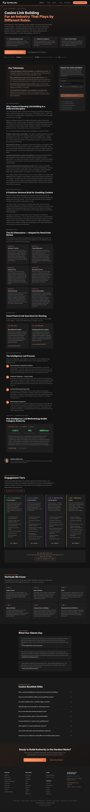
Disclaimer (48, 801)
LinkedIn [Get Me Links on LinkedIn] (69, 787)
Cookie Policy (34, 801)
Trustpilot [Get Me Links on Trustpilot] (79, 787)
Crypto (26, 792)
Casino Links (7, 788)
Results (54, 2)
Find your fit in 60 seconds (14, 491)
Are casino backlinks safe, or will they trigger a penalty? (34, 702)
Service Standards (72, 801)
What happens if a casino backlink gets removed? (32, 726)
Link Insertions (7, 779)
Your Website (64, 75)
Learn (60, 2)
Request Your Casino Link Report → (35, 760)
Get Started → (14, 543)
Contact (48, 792)
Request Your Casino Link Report (15, 52)
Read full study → (13, 448)
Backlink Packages (8, 792)
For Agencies (67, 2)
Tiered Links (7, 784)
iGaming (27, 790)
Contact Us (69, 785)
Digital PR (6, 775)
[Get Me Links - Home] (10, 3)
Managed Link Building (9, 782)
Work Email (63, 80)
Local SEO (27, 777)
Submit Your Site (50, 777)
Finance (27, 788)
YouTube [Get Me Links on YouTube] (74, 787)
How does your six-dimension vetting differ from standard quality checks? (39, 736)
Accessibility (64, 801)
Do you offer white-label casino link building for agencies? (35, 731)
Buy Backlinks (12, 8)
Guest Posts (7, 777)
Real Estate (27, 779)
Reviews (48, 788)
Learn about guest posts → (14, 345)
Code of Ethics (55, 801)
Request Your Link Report (80, 2)
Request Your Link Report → (57, 760)
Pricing (48, 2)
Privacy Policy (74, 86)
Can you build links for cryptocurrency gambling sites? (34, 721)
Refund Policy (41, 801)
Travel (26, 782)
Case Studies (49, 786)
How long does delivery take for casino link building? (33, 717)
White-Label (28, 775)
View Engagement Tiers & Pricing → (37, 52)
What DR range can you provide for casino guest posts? (34, 707)
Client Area (48, 794)
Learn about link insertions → (39, 344)
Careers (48, 790)
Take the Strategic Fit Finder (45, 559)
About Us (48, 784)
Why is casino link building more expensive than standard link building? (38, 692)
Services (42, 2)
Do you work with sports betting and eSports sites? (33, 712)
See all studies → (23, 448)
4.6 (59, 57)
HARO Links (7, 786)
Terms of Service (25, 801)
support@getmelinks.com (72, 783)
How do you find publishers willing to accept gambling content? (36, 697)
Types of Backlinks (50, 775)
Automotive (27, 794)
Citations (6, 790)
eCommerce (28, 786)
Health (26, 784)
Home (5, 8)
